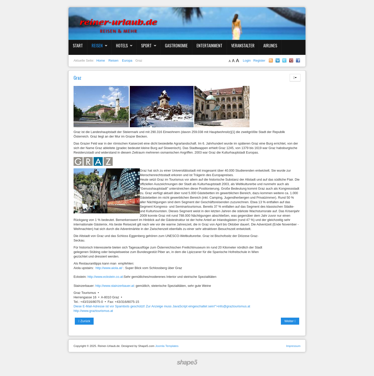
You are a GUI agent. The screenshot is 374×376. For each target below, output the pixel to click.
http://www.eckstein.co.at (105, 277)
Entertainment (209, 45)
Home (100, 60)
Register (259, 60)
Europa (127, 60)
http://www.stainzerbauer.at (114, 286)
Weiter (290, 321)
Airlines (270, 45)
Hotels (122, 45)
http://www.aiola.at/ (109, 268)
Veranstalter (243, 45)
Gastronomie (176, 45)
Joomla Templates (166, 345)
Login (247, 60)
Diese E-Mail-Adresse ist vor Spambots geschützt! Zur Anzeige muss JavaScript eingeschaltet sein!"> (162, 306)
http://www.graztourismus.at (93, 311)
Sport (146, 45)
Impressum (293, 345)
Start (78, 45)
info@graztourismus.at (234, 306)
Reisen (97, 45)
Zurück (84, 321)
